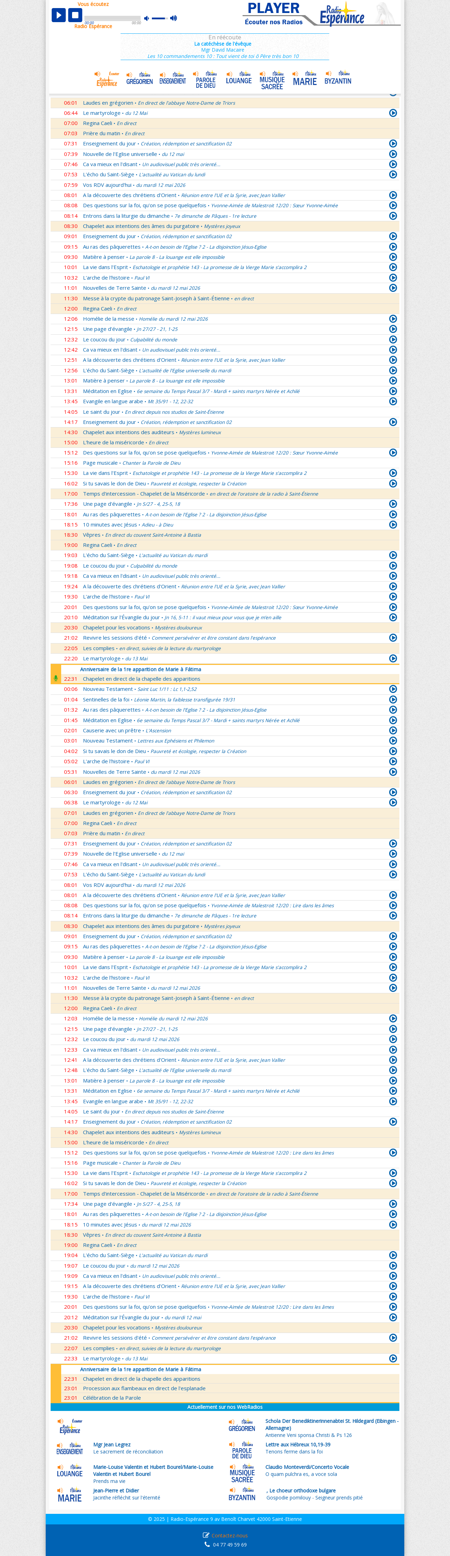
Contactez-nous (230, 1535)
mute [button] (150, 18)
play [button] (59, 15)
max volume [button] (174, 18)
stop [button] (75, 15)
